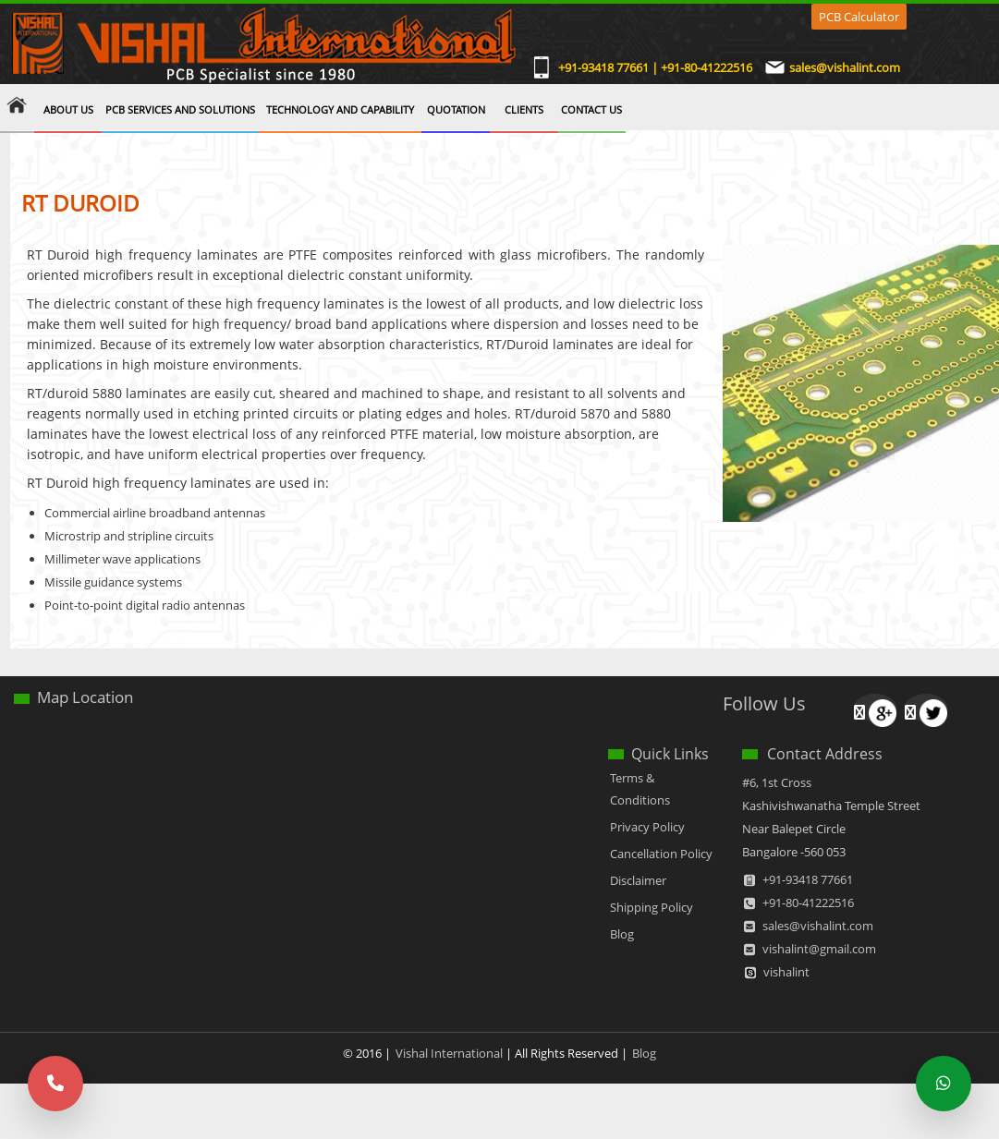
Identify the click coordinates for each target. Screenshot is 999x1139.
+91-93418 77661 (807, 879)
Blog (622, 934)
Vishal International (449, 1053)
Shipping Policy (651, 907)
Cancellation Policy (661, 853)
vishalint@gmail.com (819, 948)
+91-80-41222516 (808, 902)
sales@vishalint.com (844, 68)
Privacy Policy (647, 826)
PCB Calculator (859, 16)
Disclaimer (638, 880)
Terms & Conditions (640, 788)
